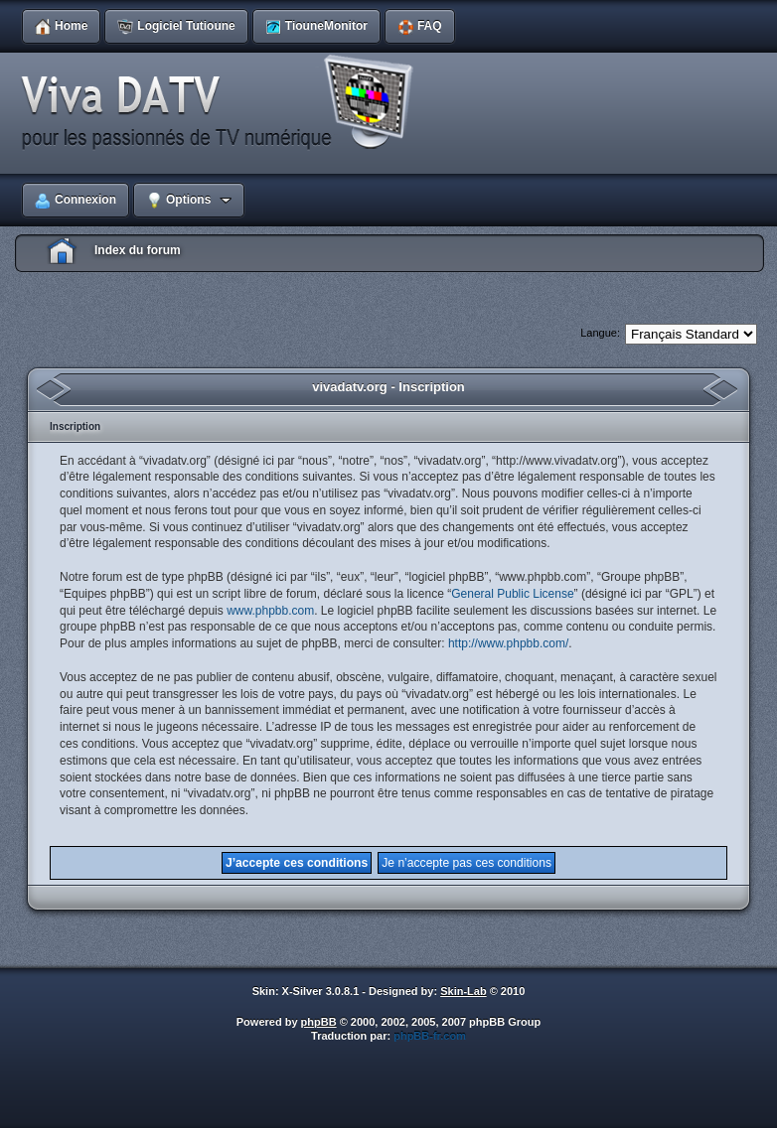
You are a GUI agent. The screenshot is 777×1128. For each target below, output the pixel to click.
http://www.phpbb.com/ (508, 643)
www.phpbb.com (270, 611)
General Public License (512, 594)
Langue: (600, 333)
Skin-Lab (463, 991)
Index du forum (137, 250)
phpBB (319, 1022)
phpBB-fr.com (429, 1036)
